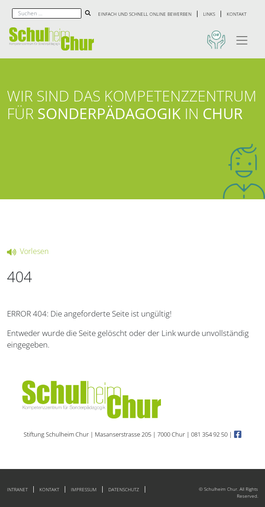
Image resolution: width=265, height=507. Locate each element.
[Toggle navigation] (241, 39)
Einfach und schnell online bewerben (144, 14)
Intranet (17, 489)
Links (209, 14)
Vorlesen (28, 251)
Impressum (84, 489)
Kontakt (237, 14)
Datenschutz (123, 489)
